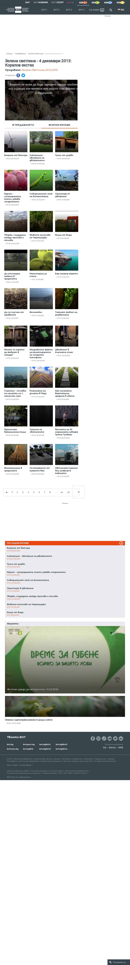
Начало (9, 54)
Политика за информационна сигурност (24, 773)
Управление (77, 759)
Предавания (20, 54)
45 (68, 492)
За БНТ (9, 759)
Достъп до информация (29, 761)
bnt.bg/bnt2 (45, 749)
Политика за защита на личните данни (47, 771)
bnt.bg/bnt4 (62, 749)
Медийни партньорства (82, 761)
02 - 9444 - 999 (113, 747)
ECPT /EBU (68, 773)
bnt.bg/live (28, 749)
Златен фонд (39, 759)
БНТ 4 (81, 10)
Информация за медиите (51, 761)
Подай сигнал (100, 759)
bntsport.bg (29, 744)
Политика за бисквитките (77, 771)
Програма (66, 759)
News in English (12, 765)
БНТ (28, 2)
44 (61, 492)
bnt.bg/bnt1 (44, 744)
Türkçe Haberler (25, 765)
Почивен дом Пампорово (104, 761)
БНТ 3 (69, 10)
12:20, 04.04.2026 (13, 723)
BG (122, 10)
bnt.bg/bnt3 (61, 744)
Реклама (107, 16)
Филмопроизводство (23, 759)
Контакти (88, 759)
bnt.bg (10, 744)
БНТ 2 (57, 10)
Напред (111, 759)
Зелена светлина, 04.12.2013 (40, 69)
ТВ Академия (12, 761)
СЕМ (60, 773)
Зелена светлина (35, 54)
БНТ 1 (44, 10)
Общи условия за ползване (18, 771)
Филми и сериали (54, 759)
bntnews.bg (12, 749)
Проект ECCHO (80, 773)
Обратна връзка (50, 773)
